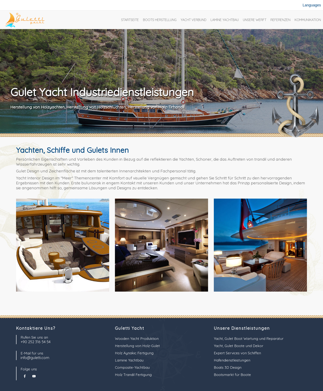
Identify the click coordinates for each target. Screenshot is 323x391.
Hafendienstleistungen (232, 360)
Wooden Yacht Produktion (137, 338)
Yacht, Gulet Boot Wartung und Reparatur (248, 338)
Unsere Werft (254, 20)
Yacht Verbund (193, 20)
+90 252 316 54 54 (35, 341)
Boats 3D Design (227, 367)
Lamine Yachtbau (225, 20)
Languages (312, 5)
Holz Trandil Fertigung (133, 374)
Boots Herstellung (160, 20)
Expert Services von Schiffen (237, 353)
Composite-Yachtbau (132, 367)
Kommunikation (308, 20)
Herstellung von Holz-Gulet (137, 345)
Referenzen (280, 20)
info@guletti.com (35, 357)
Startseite (130, 20)
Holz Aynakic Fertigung (134, 353)
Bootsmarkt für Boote (232, 374)
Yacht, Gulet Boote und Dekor (238, 345)
